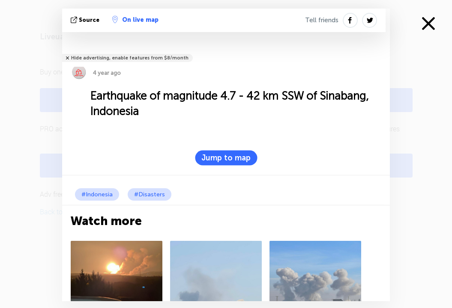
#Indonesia (97, 194)
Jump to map (226, 158)
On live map (135, 20)
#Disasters (149, 194)
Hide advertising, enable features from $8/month (130, 58)
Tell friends (321, 20)
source (85, 20)
